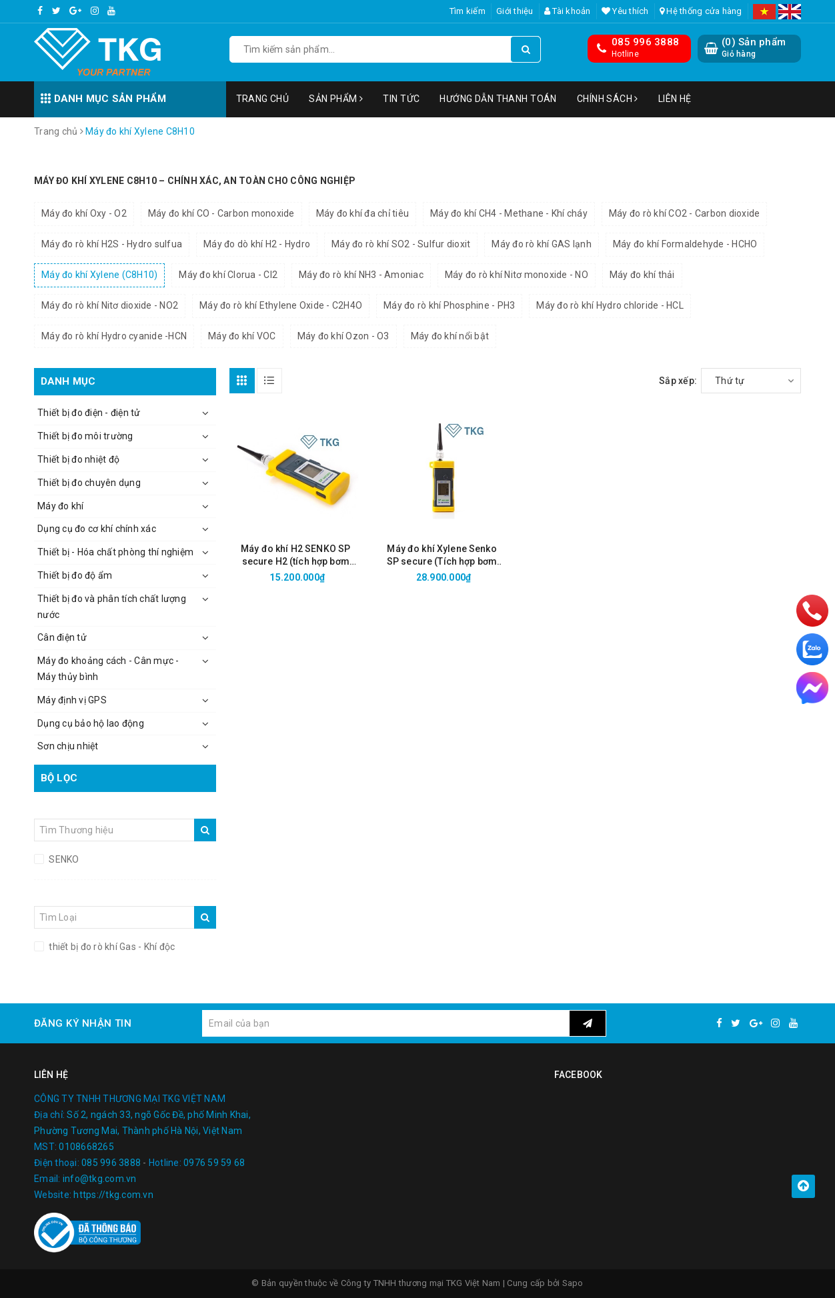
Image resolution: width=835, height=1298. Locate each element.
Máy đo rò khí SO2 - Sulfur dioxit (400, 244)
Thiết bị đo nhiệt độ (78, 459)
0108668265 (86, 1146)
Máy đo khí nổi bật (450, 336)
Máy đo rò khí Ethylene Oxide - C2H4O (280, 305)
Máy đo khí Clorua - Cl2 (228, 274)
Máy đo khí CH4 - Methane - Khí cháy (509, 213)
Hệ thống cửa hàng (701, 11)
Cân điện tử (62, 637)
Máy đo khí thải (642, 274)
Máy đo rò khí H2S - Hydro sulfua (111, 244)
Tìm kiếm (468, 11)
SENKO (63, 859)
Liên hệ (675, 98)
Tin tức (401, 98)
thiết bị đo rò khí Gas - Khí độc (111, 946)
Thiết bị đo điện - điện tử (89, 412)
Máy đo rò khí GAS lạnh (542, 244)
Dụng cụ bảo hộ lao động (90, 723)
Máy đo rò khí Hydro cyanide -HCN (114, 336)
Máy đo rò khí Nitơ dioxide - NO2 (109, 305)
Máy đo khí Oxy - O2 (84, 213)
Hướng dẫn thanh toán (498, 98)
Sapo (573, 1283)
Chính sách (607, 98)
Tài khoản (567, 11)
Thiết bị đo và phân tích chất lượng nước (111, 606)
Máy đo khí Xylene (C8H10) (99, 274)
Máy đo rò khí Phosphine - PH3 (449, 305)
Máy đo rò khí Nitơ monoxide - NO (516, 274)
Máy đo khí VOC (242, 336)
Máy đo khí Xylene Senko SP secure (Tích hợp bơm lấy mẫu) (442, 555)
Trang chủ (262, 98)
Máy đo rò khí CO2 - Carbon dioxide (684, 213)
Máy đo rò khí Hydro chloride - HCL (610, 305)
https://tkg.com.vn (113, 1194)
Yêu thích (625, 11)
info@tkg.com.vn (100, 1178)
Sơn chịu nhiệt (68, 746)
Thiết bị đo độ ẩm (74, 575)
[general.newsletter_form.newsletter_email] (385, 1023)
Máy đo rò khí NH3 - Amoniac (361, 274)
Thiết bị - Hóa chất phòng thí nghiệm (115, 552)
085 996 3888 (645, 42)
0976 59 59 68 (214, 1162)
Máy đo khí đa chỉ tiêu (362, 213)
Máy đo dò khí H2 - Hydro (256, 244)
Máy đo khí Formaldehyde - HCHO (685, 244)
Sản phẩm (336, 98)
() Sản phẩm (754, 47)
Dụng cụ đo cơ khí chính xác (96, 528)
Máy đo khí (60, 506)
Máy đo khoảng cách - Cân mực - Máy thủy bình (108, 668)
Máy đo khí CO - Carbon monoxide (221, 213)
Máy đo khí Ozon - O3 (343, 336)
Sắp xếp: (678, 380)
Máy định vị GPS (72, 700)
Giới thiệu (515, 11)
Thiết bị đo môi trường (85, 436)
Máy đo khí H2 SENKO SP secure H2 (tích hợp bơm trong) (295, 555)
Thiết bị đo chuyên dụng (89, 482)
